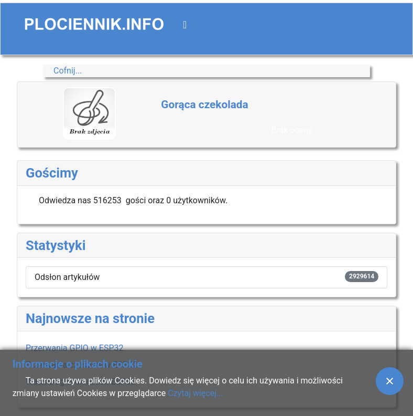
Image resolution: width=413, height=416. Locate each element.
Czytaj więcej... (195, 393)
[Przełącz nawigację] (185, 24)
